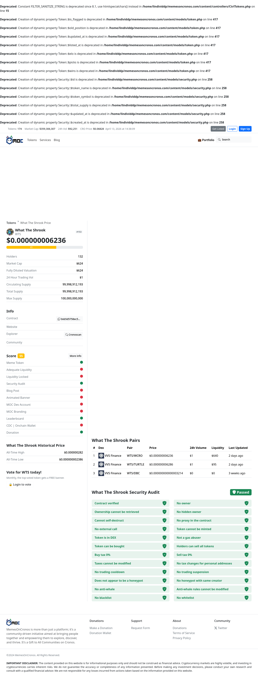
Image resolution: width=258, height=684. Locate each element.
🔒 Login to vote (20, 484)
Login (232, 128)
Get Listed (218, 128)
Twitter (220, 628)
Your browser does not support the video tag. (129, 183)
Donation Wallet (100, 633)
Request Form (140, 628)
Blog (57, 140)
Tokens (32, 140)
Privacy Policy (182, 638)
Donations (180, 628)
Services (45, 140)
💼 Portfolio (206, 140)
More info (75, 356)
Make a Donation (101, 628)
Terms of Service (184, 633)
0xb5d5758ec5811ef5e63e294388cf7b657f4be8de (70, 319)
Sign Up (245, 128)
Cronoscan (73, 334)
